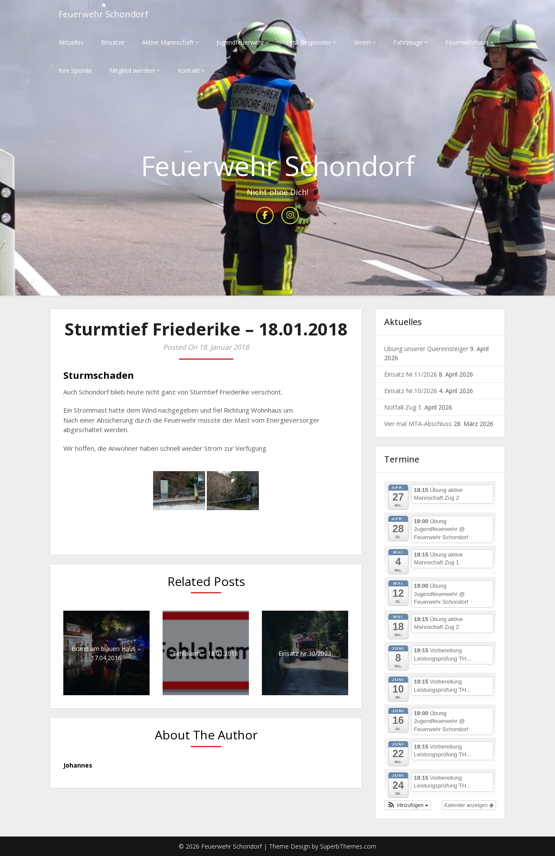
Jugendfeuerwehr (240, 42)
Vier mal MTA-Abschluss (418, 424)
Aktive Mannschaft (168, 42)
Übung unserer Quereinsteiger (426, 349)
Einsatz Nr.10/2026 (410, 391)
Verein (362, 42)
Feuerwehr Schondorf (103, 14)
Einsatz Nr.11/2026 (410, 374)
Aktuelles (71, 42)
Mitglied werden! (132, 70)
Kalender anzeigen (468, 805)
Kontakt (189, 70)
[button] (408, 805)
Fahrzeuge (408, 42)
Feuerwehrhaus (467, 42)
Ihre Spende (75, 70)
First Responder (309, 42)
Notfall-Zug (400, 407)
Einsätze (112, 42)
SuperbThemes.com (348, 846)
